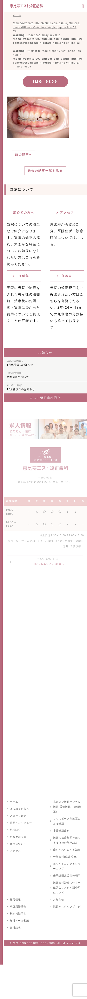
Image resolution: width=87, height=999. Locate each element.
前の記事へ (24, 154)
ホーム (14, 801)
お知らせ (58, 899)
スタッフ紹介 (18, 815)
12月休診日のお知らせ (21, 387)
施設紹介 (15, 829)
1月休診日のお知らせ (20, 363)
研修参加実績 (18, 836)
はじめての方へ (19, 808)
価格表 (67, 276)
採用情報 (15, 899)
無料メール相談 (19, 920)
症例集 (24, 276)
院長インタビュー (21, 822)
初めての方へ (23, 212)
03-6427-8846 (49, 562)
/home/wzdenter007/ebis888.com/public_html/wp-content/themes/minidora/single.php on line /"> (48, 43)
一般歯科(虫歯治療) (65, 856)
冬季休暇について (18, 375)
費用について (18, 843)
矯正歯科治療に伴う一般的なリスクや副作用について (67, 887)
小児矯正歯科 (61, 830)
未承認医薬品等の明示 (67, 875)
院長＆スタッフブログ (67, 906)
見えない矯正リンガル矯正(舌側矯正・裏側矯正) (67, 806)
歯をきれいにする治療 (67, 849)
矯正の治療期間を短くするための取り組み (67, 840)
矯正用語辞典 (18, 906)
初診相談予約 (18, 913)
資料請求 (15, 927)
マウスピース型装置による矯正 (67, 821)
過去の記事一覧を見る (45, 170)
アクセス (67, 212)
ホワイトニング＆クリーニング (67, 866)
